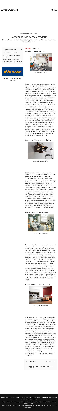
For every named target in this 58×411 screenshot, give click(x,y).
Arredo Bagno (19, 397)
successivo (50, 361)
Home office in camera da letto (13, 61)
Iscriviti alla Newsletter (31, 399)
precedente (30, 361)
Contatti (23, 399)
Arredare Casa (37, 397)
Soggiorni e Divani (10, 397)
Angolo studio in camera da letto (12, 56)
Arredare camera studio (11, 53)
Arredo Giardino (53, 397)
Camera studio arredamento (12, 59)
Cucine (3, 397)
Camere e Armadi (28, 397)
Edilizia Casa (45, 397)
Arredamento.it (9, 10)
